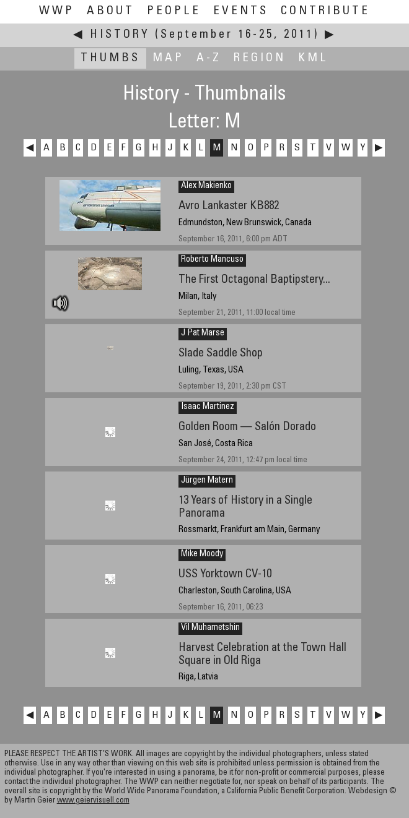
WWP (56, 11)
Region (260, 58)
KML (313, 58)
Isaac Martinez (207, 407)
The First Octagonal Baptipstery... (254, 280)
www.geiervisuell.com (93, 801)
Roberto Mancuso (212, 260)
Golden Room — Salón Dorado (247, 427)
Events (240, 11)
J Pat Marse (202, 333)
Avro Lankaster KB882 (228, 206)
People (174, 11)
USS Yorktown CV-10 (224, 574)
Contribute (325, 11)
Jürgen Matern (207, 480)
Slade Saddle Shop (220, 353)
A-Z (208, 58)
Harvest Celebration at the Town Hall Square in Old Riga (262, 654)
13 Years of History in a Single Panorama (245, 507)
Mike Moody (202, 554)
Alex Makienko (206, 186)
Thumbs (110, 58)
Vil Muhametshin (210, 628)
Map (168, 58)
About (110, 11)
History (120, 35)
